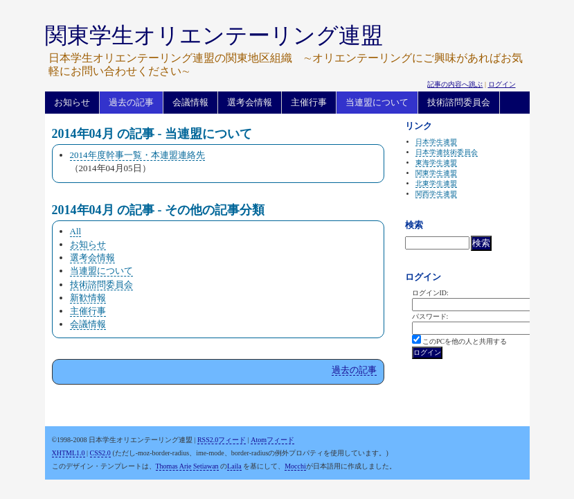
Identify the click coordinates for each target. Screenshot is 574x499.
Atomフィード (272, 440)
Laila (234, 466)
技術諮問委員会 (458, 102)
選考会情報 (249, 102)
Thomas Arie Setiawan (187, 466)
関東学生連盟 (436, 173)
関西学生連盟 (436, 194)
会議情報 (190, 102)
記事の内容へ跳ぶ (455, 84)
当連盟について (377, 102)
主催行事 (309, 102)
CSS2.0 (100, 453)
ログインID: (430, 293)
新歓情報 (88, 297)
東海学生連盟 (436, 162)
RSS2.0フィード (221, 440)
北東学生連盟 (436, 183)
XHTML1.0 (68, 453)
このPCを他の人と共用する (464, 341)
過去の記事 (131, 102)
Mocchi (295, 466)
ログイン (502, 84)
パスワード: (430, 316)
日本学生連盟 (436, 142)
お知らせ (72, 102)
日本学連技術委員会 (446, 152)
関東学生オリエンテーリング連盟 (214, 35)
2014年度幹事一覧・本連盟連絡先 (137, 155)
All (76, 231)
